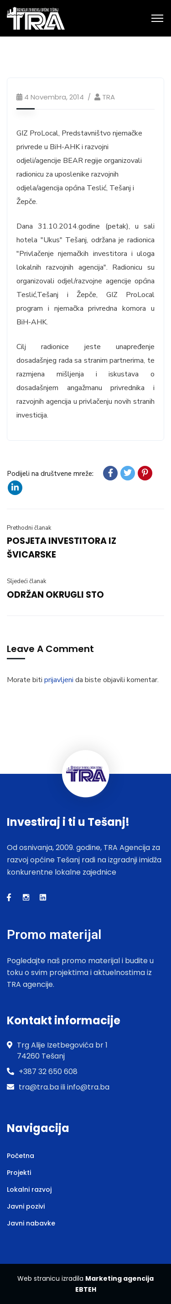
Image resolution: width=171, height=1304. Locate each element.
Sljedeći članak (26, 581)
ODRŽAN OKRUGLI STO (55, 595)
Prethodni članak (29, 528)
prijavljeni (58, 680)
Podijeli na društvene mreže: (50, 473)
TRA (108, 97)
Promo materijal (54, 934)
